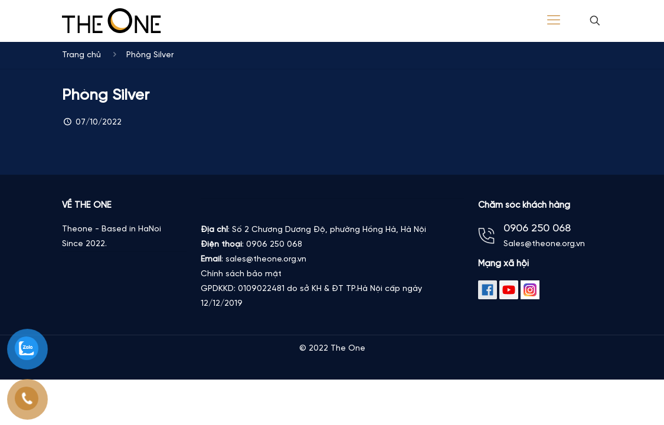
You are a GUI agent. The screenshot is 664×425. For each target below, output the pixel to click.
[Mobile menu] (554, 21)
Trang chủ (81, 55)
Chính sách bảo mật (241, 274)
